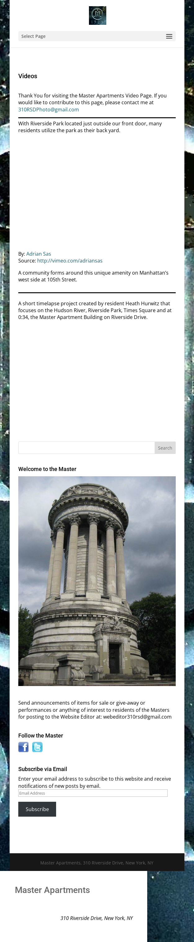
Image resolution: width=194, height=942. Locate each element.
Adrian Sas (38, 253)
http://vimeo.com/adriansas (70, 260)
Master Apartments (52, 890)
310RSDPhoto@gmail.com (48, 109)
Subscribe (37, 809)
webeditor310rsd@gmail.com (137, 716)
